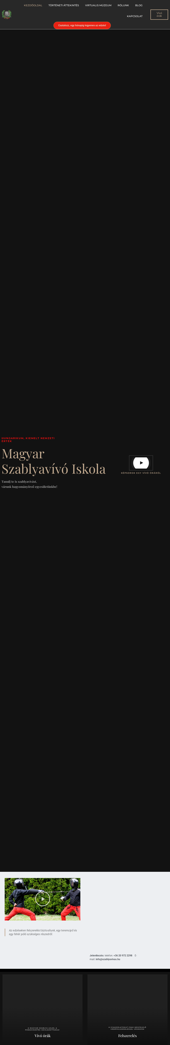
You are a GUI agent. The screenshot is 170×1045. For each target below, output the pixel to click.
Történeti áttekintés (63, 5)
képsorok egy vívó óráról (141, 473)
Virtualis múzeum (98, 5)
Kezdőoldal (33, 5)
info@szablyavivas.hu (108, 959)
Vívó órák (43, 1035)
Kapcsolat (134, 16)
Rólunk (123, 5)
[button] (42, 899)
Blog (138, 5)
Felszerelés (127, 1035)
